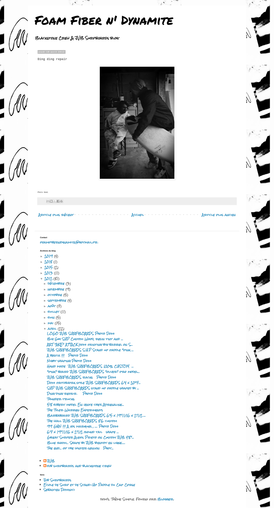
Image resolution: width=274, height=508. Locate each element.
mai (51, 323)
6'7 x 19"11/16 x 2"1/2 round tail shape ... (83, 432)
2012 (48, 278)
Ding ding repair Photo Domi (74, 393)
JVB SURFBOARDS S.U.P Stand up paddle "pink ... (90, 350)
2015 (49, 267)
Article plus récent (56, 215)
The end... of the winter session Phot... (80, 448)
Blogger (165, 499)
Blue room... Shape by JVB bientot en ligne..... (86, 443)
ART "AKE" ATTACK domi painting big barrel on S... (90, 344)
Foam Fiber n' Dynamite (104, 20)
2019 (49, 256)
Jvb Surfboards (57, 480)
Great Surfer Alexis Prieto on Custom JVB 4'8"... (90, 437)
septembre (57, 300)
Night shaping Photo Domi (69, 361)
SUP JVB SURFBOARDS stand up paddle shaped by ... (93, 388)
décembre (57, 283)
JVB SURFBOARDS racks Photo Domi (81, 377)
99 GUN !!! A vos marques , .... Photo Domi (82, 426)
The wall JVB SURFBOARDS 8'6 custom (82, 421)
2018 (48, 261)
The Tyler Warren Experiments (75, 410)
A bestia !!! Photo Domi (68, 355)
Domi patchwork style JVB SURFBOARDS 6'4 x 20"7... (94, 382)
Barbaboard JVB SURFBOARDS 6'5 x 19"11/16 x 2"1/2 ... (96, 415)
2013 (49, 273)
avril (53, 328)
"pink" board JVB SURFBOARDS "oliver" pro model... (93, 371)
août (52, 306)
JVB (51, 461)
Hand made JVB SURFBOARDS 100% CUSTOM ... (90, 366)
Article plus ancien (219, 215)
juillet (54, 311)
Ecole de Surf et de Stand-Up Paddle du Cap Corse (89, 485)
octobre (55, 295)
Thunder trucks (61, 399)
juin (52, 317)
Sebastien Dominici (59, 489)
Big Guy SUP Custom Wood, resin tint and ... (85, 339)
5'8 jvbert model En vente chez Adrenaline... (85, 404)
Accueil (138, 215)
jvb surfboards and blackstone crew (79, 466)
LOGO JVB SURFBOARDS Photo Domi (81, 333)
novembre (56, 289)
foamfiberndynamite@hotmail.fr (69, 242)
